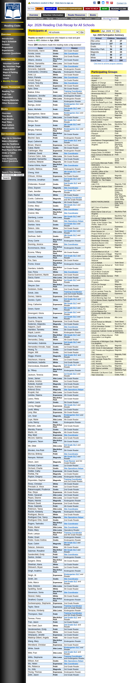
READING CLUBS (118, 9)
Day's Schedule (9, 41)
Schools (6, 44)
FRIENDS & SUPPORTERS (70, 9)
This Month (7, 116)
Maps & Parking (10, 72)
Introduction (7, 38)
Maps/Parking (76, 18)
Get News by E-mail (11, 147)
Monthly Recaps (10, 81)
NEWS (104, 9)
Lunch (6, 78)
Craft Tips (6, 94)
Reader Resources (76, 15)
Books (93, 15)
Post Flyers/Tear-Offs (12, 150)
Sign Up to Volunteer (11, 138)
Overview (6, 113)
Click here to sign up (64, 3)
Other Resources (10, 103)
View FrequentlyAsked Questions (10, 160)
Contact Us (7, 156)
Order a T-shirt (9, 153)
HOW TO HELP (92, 9)
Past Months (8, 119)
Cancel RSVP (9, 69)
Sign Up (50, 18)
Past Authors (8, 125)
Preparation (7, 47)
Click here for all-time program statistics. (108, 64)
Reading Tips (8, 91)
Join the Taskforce (10, 144)
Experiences (8, 50)
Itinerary (7, 75)
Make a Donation (10, 141)
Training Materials (10, 100)
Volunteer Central (11, 63)
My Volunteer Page (11, 66)
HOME (39, 9)
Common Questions (11, 53)
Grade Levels (8, 128)
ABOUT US (50, 9)
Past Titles (7, 122)
